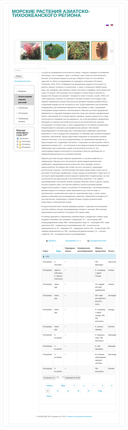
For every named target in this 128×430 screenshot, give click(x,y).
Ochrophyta (26, 144)
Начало (50, 385)
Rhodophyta (26, 147)
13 (78, 391)
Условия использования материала (79, 416)
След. (100, 391)
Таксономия (23, 138)
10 (47, 391)
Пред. (63, 385)
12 (68, 391)
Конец (49, 396)
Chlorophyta (26, 141)
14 (88, 391)
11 (58, 391)
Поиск (18, 76)
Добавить (51, 241)
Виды (57, 251)
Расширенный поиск (96, 241)
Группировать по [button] (72, 241)
